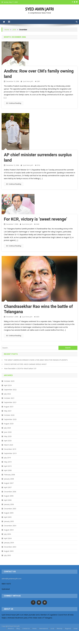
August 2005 (8, 513)
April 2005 (8, 517)
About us (11, 629)
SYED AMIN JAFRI (39, 9)
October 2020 (9, 415)
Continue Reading (13, 103)
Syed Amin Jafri (28, 81)
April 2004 (8, 538)
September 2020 (10, 419)
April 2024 (8, 385)
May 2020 (8, 436)
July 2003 (7, 555)
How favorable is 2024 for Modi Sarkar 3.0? (20, 368)
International (43, 629)
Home (34, 629)
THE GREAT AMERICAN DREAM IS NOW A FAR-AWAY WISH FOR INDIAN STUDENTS (36, 360)
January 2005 (9, 521)
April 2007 (8, 487)
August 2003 (8, 551)
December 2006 (10, 492)
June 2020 (8, 432)
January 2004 (9, 543)
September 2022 (10, 390)
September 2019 (10, 453)
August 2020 (8, 424)
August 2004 (8, 530)
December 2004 (10, 526)
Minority (59, 629)
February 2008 (9, 475)
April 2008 (8, 470)
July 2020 (7, 428)
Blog (18, 629)
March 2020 (8, 445)
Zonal (75, 629)
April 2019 (8, 466)
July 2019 (7, 458)
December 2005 (10, 509)
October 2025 (9, 381)
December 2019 (10, 449)
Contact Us (26, 629)
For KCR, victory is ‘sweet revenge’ (35, 219)
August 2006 (8, 496)
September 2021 (10, 402)
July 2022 (7, 394)
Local (52, 629)
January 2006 (9, 504)
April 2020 (8, 441)
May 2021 (8, 411)
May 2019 (8, 462)
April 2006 (8, 500)
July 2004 (7, 534)
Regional (68, 629)
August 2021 (8, 407)
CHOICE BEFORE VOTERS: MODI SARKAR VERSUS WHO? (25, 364)
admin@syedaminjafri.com (11, 578)
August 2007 (8, 483)
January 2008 (9, 479)
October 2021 (9, 398)
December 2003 (10, 547)
